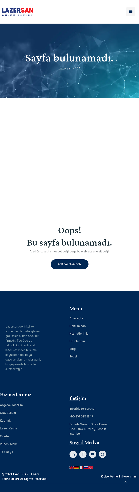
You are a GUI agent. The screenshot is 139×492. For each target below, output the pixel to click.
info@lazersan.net (83, 409)
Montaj (5, 436)
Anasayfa (76, 318)
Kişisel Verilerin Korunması (119, 476)
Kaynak (5, 421)
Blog (73, 349)
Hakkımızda (78, 326)
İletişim (74, 356)
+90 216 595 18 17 (81, 416)
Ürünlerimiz (77, 341)
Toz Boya (6, 452)
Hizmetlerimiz (79, 333)
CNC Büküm (8, 413)
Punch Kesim (9, 444)
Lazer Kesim (8, 428)
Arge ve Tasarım (11, 405)
